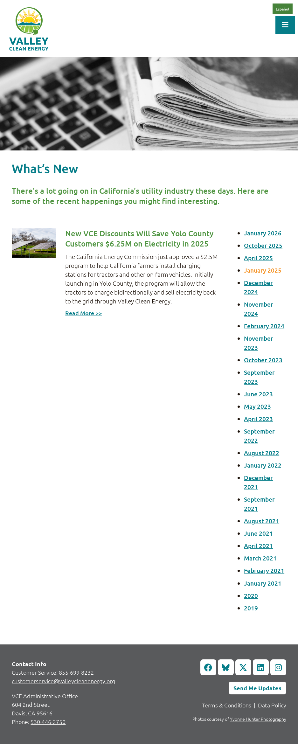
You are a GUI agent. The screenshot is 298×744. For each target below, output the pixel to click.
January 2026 (262, 233)
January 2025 (262, 270)
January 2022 (262, 465)
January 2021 (262, 583)
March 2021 (260, 558)
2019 (251, 608)
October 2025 (263, 245)
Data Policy (272, 705)
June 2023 (258, 394)
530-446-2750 (48, 721)
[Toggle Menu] (285, 25)
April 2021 (258, 546)
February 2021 (264, 570)
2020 (251, 596)
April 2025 (258, 258)
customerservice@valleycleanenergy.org (63, 681)
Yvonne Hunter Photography (258, 719)
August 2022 (261, 453)
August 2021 (261, 521)
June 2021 (258, 533)
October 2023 (263, 360)
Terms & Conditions (226, 705)
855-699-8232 (76, 672)
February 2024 (264, 326)
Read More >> (83, 312)
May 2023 (257, 406)
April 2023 (258, 419)
